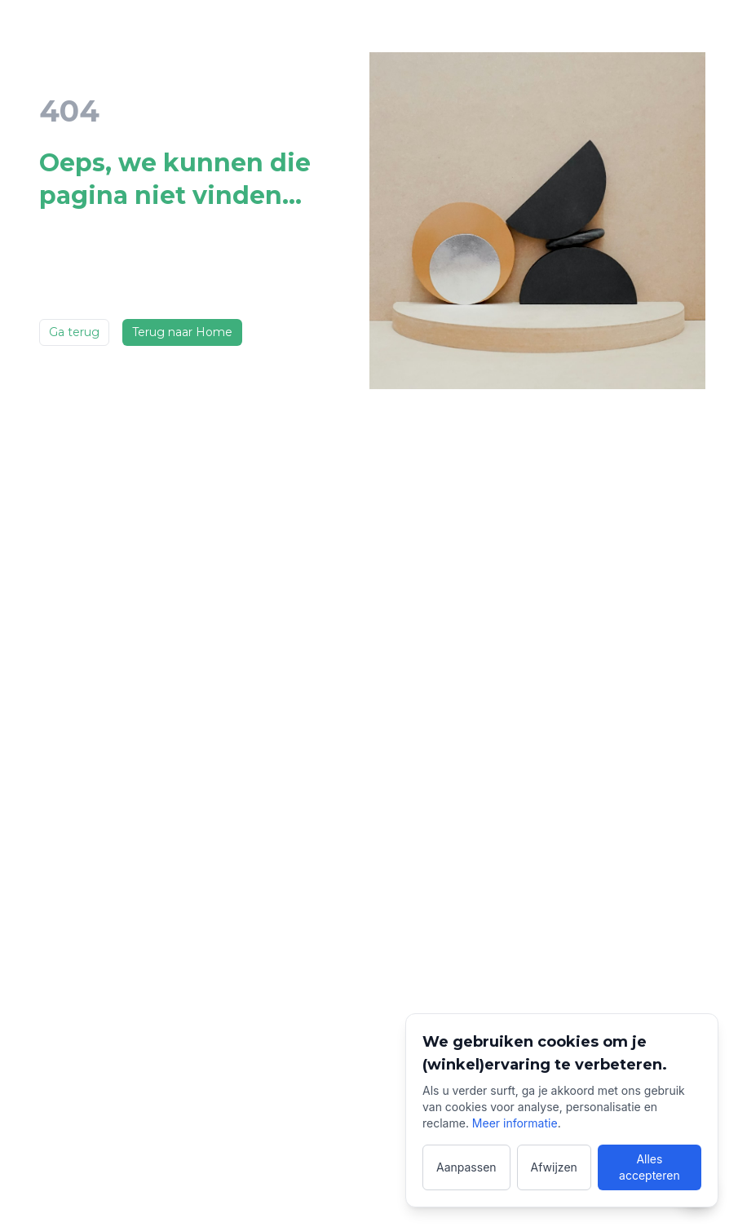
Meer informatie (515, 1123)
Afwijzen (554, 1167)
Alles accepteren (649, 1167)
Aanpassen (466, 1167)
